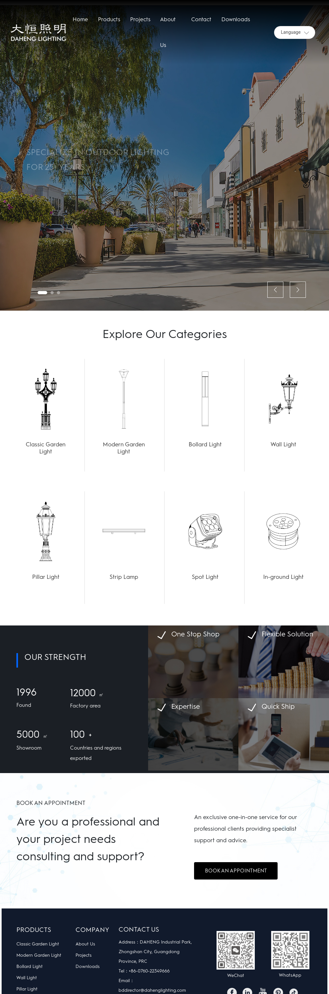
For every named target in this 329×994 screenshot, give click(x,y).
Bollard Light (205, 444)
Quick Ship (278, 706)
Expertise (185, 706)
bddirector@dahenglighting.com (152, 990)
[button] (42, 292)
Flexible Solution (287, 634)
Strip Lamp (124, 576)
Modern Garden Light (124, 448)
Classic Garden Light (46, 448)
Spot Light (205, 576)
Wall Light (283, 444)
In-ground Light (283, 576)
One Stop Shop (195, 634)
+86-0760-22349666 (149, 971)
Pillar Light (45, 576)
